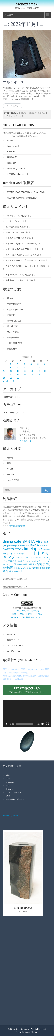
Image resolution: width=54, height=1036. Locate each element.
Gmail (8, 796)
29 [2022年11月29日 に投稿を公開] (11, 378)
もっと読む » (12, 106)
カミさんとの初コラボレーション (21, 260)
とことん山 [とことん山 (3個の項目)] (11, 553)
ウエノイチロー (14, 480)
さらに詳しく (25, 441)
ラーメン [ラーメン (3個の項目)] (42, 561)
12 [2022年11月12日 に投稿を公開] (38, 367)
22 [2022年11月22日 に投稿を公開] (11, 374)
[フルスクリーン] (47, 723)
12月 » (13, 381)
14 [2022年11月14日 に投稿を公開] (4, 371)
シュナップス (12, 215)
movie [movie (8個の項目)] (44, 545)
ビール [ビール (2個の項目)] (5, 561)
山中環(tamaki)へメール (18, 174)
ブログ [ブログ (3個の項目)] (11, 561)
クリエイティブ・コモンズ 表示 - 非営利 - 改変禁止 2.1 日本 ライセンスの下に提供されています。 (27, 614)
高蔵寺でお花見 (14, 321)
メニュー (9, 14)
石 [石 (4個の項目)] (30, 568)
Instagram (11, 163)
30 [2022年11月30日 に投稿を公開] (18, 378)
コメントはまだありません (33, 113)
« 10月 (6, 381)
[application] (27, 713)
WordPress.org (13, 651)
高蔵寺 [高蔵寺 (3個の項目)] (17, 571)
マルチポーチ (13, 82)
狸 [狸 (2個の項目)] (17, 568)
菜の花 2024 (11, 227)
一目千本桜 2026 (14, 343)
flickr (7, 786)
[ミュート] (42, 723)
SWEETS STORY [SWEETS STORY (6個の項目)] (13, 549)
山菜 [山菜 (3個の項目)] (34, 564)
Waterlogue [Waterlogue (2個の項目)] (46, 549)
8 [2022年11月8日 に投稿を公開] (10, 367)
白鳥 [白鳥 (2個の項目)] (26, 568)
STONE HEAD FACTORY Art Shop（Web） (27, 192)
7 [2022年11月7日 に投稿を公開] (3, 367)
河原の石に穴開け (14, 238)
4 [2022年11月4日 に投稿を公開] (31, 364)
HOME (10, 140)
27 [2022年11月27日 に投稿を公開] (45, 374)
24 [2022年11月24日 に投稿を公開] (25, 374)
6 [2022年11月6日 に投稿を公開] (44, 364)
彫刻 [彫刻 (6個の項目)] (39, 564)
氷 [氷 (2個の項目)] (14, 568)
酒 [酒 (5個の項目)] (10, 571)
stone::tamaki (27, 4)
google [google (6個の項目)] (7, 545)
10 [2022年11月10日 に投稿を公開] (25, 367)
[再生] (6, 723)
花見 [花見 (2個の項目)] (43, 568)
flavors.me (10, 782)
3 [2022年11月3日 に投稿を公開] (24, 364)
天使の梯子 (12, 348)
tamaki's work (13, 146)
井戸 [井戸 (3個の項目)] (19, 564)
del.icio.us (9, 789)
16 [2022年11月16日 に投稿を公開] (18, 371)
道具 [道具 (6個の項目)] (5, 571)
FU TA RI (11, 474)
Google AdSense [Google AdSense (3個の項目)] (18, 545)
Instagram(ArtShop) (16, 168)
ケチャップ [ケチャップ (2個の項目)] (39, 557)
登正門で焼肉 (13, 332)
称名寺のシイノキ (14, 275)
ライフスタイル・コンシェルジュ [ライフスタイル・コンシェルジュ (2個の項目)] (26, 561)
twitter (8, 775)
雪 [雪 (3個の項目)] (13, 571)
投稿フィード (13, 640)
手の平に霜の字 (14, 304)
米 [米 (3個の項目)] (40, 568)
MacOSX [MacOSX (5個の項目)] (34, 545)
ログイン (11, 634)
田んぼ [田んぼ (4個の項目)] (21, 568)
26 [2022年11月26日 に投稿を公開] (38, 374)
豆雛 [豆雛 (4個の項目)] (48, 568)
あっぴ (10, 469)
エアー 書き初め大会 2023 (17, 249)
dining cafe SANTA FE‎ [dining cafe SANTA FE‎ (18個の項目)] (21, 541)
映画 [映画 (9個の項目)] (10, 567)
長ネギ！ (11, 298)
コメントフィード (15, 645)
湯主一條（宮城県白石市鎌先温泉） (23, 198)
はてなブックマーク (13, 792)
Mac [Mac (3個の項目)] (27, 545)
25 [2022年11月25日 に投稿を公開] (32, 374)
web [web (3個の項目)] (4, 553)
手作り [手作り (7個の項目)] (46, 564)
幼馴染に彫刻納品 (17, 526)
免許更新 (11, 315)
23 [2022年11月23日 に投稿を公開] (18, 374)
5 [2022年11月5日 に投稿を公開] (38, 364)
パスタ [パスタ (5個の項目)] (47, 557)
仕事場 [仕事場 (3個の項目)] (24, 564)
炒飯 (9, 463)
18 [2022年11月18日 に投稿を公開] (32, 371)
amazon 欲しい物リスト (15, 799)
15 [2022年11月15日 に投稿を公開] (11, 371)
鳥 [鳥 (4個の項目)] (21, 571)
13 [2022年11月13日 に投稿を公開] (45, 367)
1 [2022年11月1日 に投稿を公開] (10, 364)
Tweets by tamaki (10, 815)
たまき (24, 215)
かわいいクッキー (15, 309)
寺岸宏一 (11, 458)
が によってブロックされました (27, 689)
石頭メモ (20, 116)
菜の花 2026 (12, 326)
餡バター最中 (13, 337)
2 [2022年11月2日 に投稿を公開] (17, 364)
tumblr (8, 779)
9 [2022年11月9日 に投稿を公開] (17, 367)
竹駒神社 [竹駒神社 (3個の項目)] (35, 568)
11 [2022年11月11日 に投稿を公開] (32, 367)
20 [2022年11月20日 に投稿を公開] (45, 371)
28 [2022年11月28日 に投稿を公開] (4, 378)
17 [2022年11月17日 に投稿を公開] (25, 371)
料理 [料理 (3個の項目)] (5, 568)
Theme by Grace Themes (27, 1032)
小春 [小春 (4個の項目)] (30, 564)
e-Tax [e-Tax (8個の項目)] (44, 541)
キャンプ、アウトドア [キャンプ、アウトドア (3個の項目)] (25, 557)
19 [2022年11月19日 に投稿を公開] (38, 371)
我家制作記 (12, 157)
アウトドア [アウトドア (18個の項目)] (35, 553)
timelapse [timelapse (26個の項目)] (33, 548)
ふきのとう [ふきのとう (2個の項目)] (21, 553)
